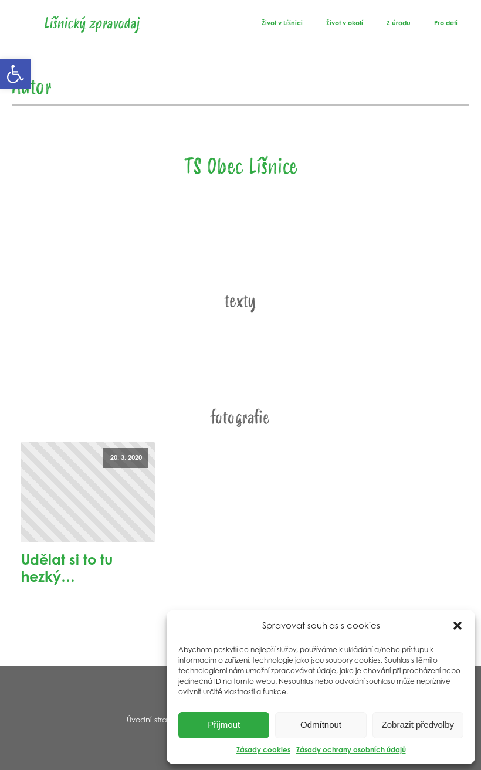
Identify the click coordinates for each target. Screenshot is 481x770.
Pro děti (446, 23)
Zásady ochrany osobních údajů (351, 749)
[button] (15, 74)
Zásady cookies (263, 749)
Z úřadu (399, 23)
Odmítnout (320, 725)
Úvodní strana (152, 719)
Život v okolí (344, 23)
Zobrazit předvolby (418, 725)
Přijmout (224, 725)
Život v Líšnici (282, 23)
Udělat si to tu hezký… (67, 568)
